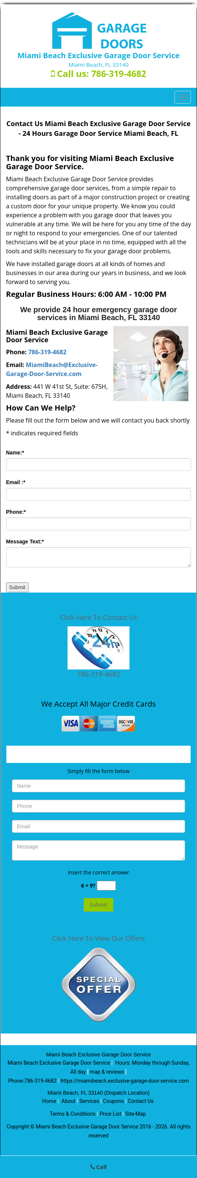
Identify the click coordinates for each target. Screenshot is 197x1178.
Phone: (16, 512)
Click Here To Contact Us (98, 617)
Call (98, 1166)
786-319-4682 (118, 74)
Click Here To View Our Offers (98, 938)
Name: (15, 453)
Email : (15, 482)
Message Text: (25, 542)
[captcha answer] (106, 886)
